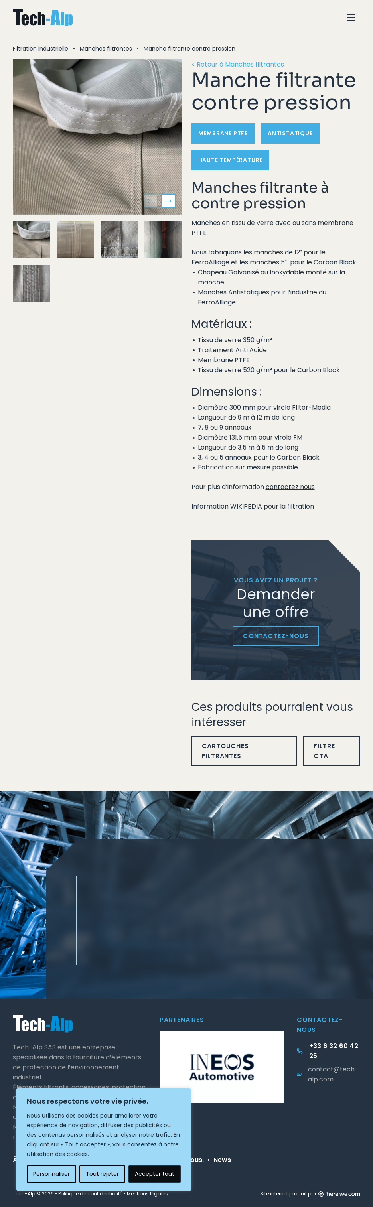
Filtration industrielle (40, 49)
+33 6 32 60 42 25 (334, 1051)
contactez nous (290, 486)
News (222, 1159)
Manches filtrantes (106, 49)
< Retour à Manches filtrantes (237, 64)
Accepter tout (154, 1174)
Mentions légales (147, 1193)
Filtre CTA (324, 751)
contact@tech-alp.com (333, 1074)
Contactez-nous (275, 636)
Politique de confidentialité (90, 1193)
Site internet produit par (310, 1193)
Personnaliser (51, 1174)
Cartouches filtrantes (225, 751)
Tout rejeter (102, 1174)
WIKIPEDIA (246, 506)
